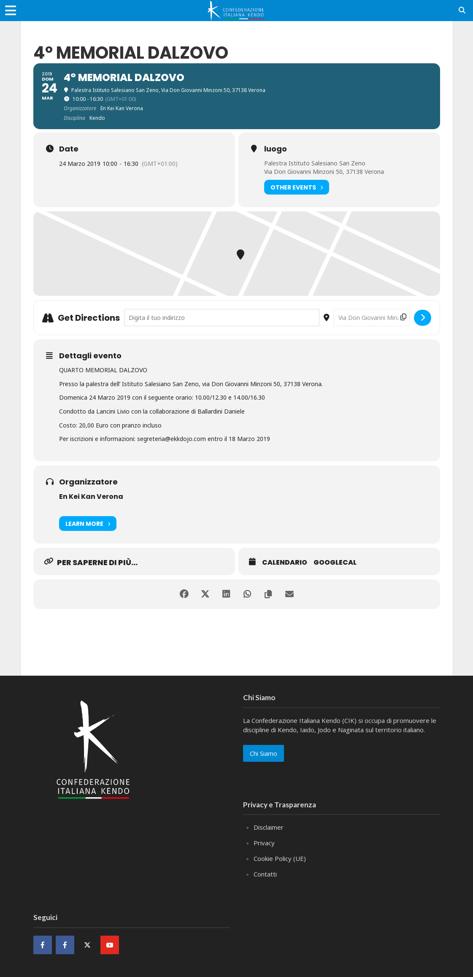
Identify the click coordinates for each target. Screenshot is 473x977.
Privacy (264, 843)
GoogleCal (335, 562)
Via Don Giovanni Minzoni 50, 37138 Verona (324, 172)
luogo (275, 149)
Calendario (284, 562)
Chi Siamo (263, 753)
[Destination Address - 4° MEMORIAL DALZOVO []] (372, 317)
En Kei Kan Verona (91, 496)
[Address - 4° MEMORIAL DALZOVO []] (221, 317)
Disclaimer (269, 827)
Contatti (265, 874)
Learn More (87, 523)
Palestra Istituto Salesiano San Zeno (314, 163)
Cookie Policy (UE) (280, 858)
